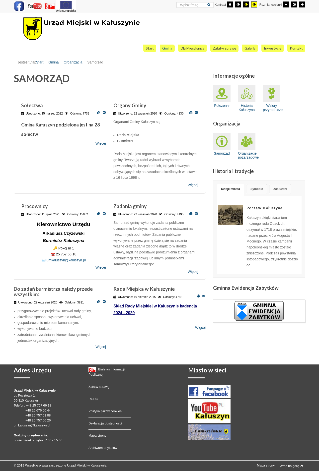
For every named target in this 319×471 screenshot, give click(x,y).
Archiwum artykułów (102, 448)
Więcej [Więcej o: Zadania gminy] (193, 272)
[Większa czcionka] (302, 4)
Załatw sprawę (98, 387)
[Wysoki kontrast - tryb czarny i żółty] (246, 4)
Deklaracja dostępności (105, 423)
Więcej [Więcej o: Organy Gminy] (193, 185)
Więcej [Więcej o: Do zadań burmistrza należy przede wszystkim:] (100, 347)
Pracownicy (34, 206)
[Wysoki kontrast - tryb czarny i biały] (238, 4)
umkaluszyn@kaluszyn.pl (66, 260)
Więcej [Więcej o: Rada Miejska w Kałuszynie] (200, 328)
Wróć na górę (292, 465)
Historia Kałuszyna (246, 98)
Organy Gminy (129, 105)
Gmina (53, 62)
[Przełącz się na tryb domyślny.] (230, 4)
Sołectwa (32, 105)
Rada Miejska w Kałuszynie (144, 289)
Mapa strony (97, 435)
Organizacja (73, 62)
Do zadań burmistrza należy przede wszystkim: (53, 291)
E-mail (104, 112)
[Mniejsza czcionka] (286, 4)
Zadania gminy (130, 206)
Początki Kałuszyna (264, 207)
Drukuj (98, 112)
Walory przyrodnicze (271, 98)
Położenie (222, 96)
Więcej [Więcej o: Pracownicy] (100, 268)
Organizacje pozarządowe (246, 146)
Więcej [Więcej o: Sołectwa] (100, 143)
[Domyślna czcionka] (294, 4)
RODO (93, 399)
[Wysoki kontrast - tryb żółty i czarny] (254, 4)
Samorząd (222, 144)
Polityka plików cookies (105, 411)
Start (40, 62)
